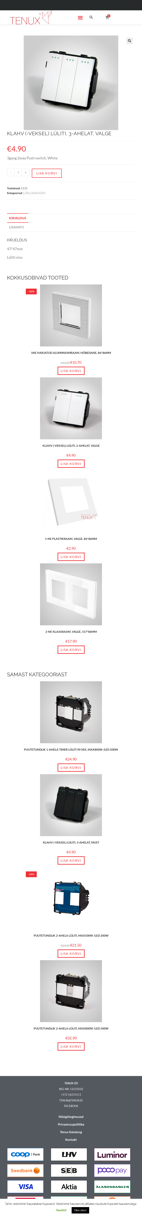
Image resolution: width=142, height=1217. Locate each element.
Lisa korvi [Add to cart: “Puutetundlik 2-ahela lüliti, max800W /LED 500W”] (71, 1046)
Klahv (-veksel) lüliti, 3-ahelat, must (71, 842)
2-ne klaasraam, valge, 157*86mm (71, 631)
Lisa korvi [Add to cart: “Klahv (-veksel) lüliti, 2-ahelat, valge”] (71, 464)
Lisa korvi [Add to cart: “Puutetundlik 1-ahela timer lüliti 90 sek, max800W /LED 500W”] (71, 767)
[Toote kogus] (18, 172)
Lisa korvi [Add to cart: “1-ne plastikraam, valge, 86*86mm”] (71, 557)
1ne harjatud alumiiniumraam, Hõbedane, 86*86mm (71, 352)
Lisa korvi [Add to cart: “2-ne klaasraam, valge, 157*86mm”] (71, 650)
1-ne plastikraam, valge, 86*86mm (71, 538)
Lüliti (26, 193)
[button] (80, 18)
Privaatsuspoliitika (71, 1124)
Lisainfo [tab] (16, 227)
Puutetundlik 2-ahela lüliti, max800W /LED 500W (71, 1028)
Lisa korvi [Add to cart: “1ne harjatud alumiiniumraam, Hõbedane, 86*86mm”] (71, 371)
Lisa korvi (46, 173)
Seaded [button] (61, 1210)
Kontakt (71, 1139)
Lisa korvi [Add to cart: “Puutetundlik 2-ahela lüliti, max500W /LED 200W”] (71, 953)
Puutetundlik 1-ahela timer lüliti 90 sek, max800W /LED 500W (71, 749)
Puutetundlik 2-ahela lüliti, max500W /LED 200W (71, 935)
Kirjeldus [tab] (17, 218)
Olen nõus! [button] (80, 1210)
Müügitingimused (71, 1117)
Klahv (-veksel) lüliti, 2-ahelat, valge (71, 445)
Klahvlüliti (38, 193)
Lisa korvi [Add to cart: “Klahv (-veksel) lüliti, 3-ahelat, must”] (71, 860)
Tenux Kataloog (71, 1132)
